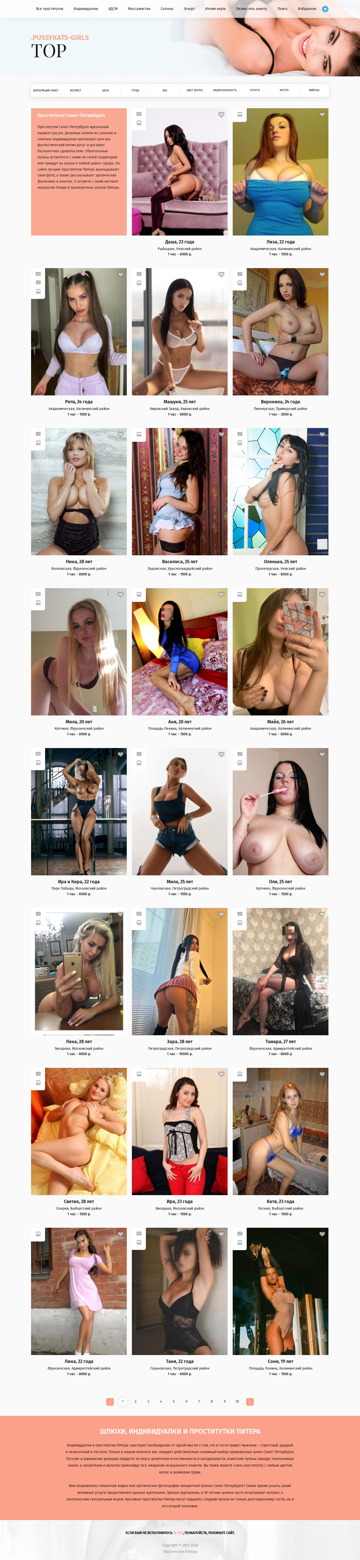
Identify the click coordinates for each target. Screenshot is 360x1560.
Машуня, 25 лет (180, 402)
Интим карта (215, 9)
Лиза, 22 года (281, 242)
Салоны (167, 9)
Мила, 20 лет (79, 722)
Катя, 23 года (280, 1201)
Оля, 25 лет (280, 882)
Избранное (307, 9)
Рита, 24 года (79, 402)
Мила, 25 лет (180, 882)
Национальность (225, 90)
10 (237, 1401)
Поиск (282, 9)
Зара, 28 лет (179, 1041)
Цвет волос (195, 90)
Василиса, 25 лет (180, 561)
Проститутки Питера (180, 1552)
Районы (314, 90)
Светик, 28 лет (79, 1201)
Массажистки (139, 9)
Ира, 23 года (180, 1201)
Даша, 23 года (179, 242)
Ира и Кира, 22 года (79, 882)
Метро (284, 90)
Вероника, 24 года (280, 402)
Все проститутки (49, 9)
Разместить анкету (251, 9)
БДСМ (113, 9)
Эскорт (189, 9)
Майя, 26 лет (280, 722)
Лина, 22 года (79, 1361)
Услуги (254, 90)
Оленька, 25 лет (280, 561)
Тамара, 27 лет (281, 1041)
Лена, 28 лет (79, 1041)
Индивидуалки (86, 9)
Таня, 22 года (180, 1361)
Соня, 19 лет (280, 1361)
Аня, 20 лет (179, 722)
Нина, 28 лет (79, 561)
